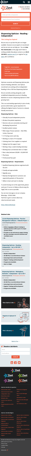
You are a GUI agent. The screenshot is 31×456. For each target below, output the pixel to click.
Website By (4, 450)
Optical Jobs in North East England (23, 426)
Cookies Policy (4, 445)
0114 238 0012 (25, 9)
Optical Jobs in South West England (23, 430)
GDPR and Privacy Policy (6, 441)
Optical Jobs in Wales (6, 415)
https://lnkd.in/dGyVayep (8, 205)
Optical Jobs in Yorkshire (23, 415)
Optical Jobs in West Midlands (22, 418)
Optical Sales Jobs (5, 389)
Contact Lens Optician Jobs (6, 401)
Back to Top (15, 341)
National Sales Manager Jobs (22, 400)
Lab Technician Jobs (21, 403)
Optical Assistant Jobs (6, 391)
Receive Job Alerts (24, 7)
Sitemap (3, 447)
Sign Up (15, 357)
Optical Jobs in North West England (7, 428)
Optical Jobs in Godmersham (4, 424)
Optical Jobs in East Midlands (21, 422)
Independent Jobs (5, 394)
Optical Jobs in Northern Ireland (22, 434)
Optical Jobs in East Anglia (6, 434)
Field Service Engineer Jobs (22, 390)
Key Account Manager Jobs (22, 394)
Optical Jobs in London (6, 431)
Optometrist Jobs (21, 397)
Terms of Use (4, 443)
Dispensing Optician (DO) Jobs (7, 405)
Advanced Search (15, 28)
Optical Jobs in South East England (7, 420)
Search (15, 24)
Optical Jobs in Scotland (7, 417)
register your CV (11, 54)
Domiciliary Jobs (5, 396)
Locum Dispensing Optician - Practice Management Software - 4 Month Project (15, 219)
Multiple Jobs (4, 398)
